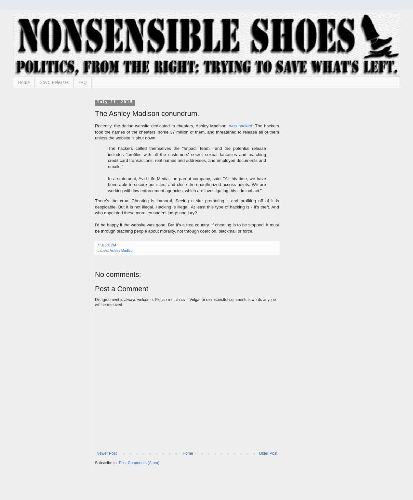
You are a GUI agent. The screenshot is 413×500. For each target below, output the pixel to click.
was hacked (240, 125)
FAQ (82, 82)
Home (24, 82)
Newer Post (107, 453)
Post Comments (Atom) (139, 463)
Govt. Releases (54, 82)
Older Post (268, 453)
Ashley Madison (122, 250)
